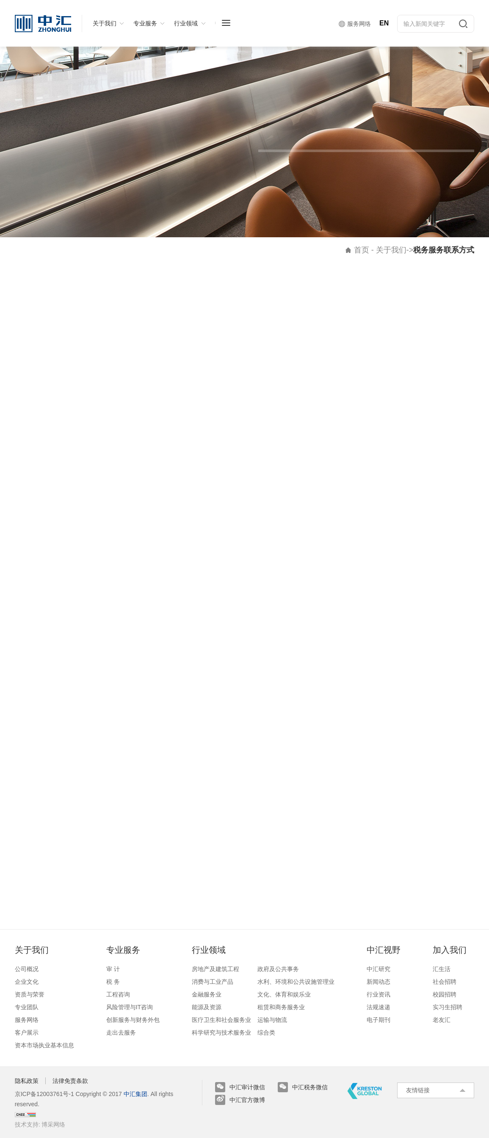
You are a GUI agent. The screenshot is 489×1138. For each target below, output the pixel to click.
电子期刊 (378, 1019)
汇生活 (441, 969)
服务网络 (27, 1019)
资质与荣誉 (29, 994)
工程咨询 (118, 994)
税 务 (113, 981)
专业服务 (123, 950)
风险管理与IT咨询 (129, 1007)
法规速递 (378, 1007)
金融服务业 (206, 994)
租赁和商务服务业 (281, 1007)
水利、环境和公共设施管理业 (295, 981)
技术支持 (27, 1124)
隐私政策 (27, 1080)
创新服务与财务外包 (133, 1019)
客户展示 (27, 1032)
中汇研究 (378, 969)
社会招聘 (444, 981)
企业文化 (27, 981)
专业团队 (27, 1007)
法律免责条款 (70, 1080)
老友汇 (441, 1019)
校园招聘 (444, 994)
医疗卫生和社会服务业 (221, 1019)
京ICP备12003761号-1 (44, 1094)
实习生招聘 (447, 1007)
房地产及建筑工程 (215, 969)
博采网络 (53, 1124)
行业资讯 (378, 994)
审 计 (113, 969)
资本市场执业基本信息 (44, 1045)
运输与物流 (272, 1019)
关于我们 (391, 250)
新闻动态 (378, 981)
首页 (361, 250)
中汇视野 (384, 950)
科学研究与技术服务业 (221, 1032)
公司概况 (27, 969)
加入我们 (450, 950)
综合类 (266, 1032)
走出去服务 (121, 1032)
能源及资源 (206, 1007)
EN (384, 23)
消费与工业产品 (212, 981)
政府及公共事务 (278, 969)
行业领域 (209, 950)
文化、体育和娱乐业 (284, 994)
